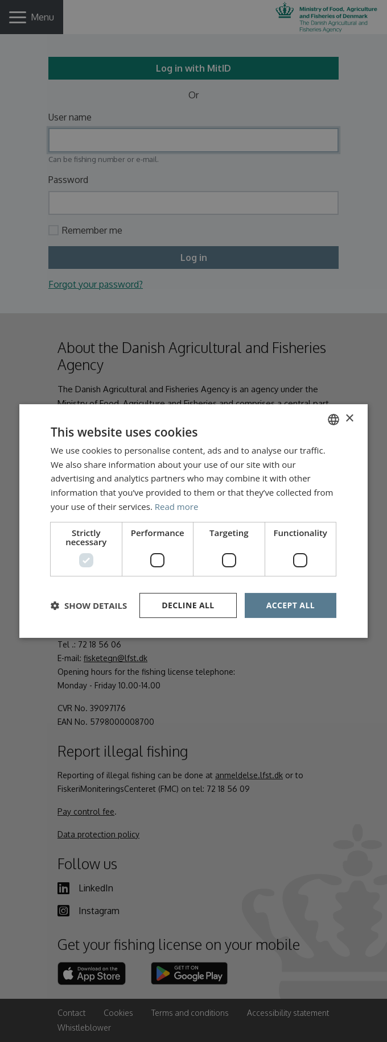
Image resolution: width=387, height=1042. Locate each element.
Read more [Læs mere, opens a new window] (177, 506)
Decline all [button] (188, 605)
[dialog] (193, 521)
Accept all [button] (290, 605)
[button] (89, 605)
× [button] (349, 418)
